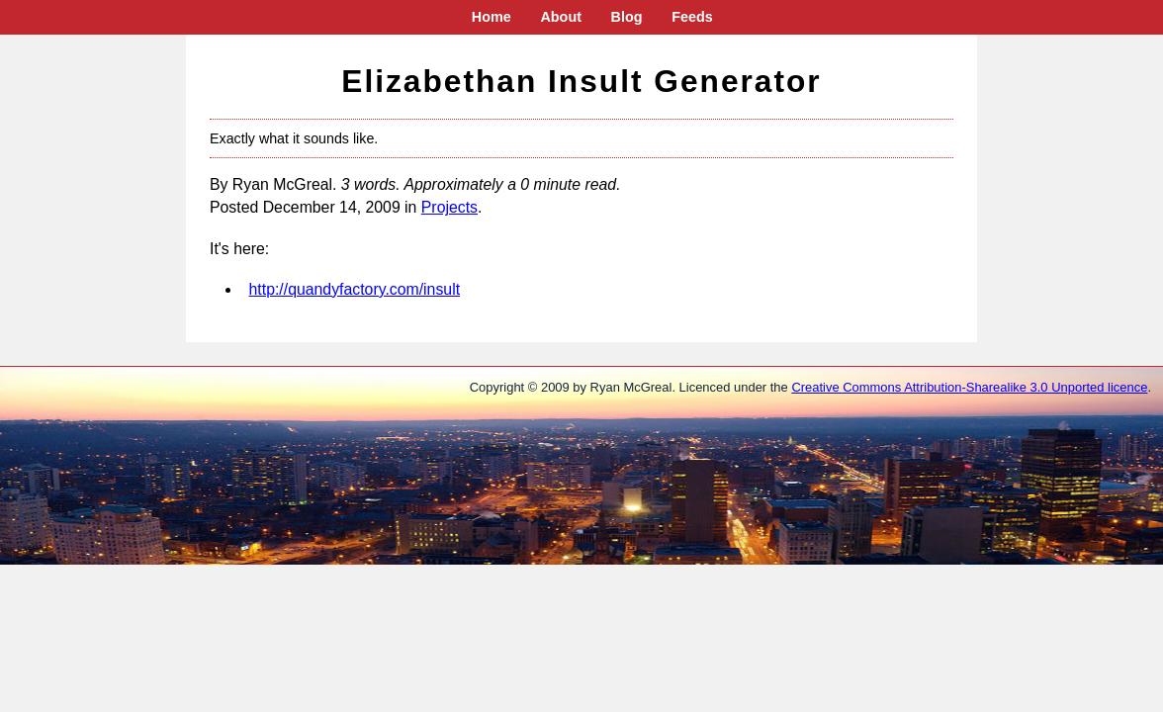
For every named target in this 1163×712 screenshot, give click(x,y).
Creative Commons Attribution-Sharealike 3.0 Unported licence (969, 387)
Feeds (692, 17)
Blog (627, 17)
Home (491, 17)
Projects (449, 207)
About (561, 17)
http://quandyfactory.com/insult (355, 289)
